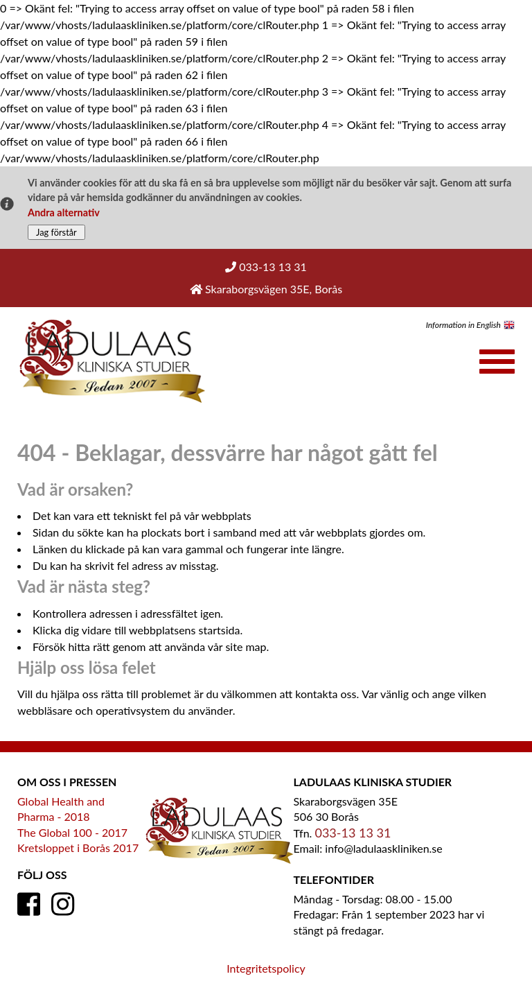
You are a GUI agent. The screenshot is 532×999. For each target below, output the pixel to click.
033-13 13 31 (266, 266)
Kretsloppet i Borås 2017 (78, 847)
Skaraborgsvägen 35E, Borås (266, 288)
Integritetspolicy (266, 968)
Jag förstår (56, 232)
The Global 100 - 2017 (72, 832)
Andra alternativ (64, 212)
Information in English (463, 325)
